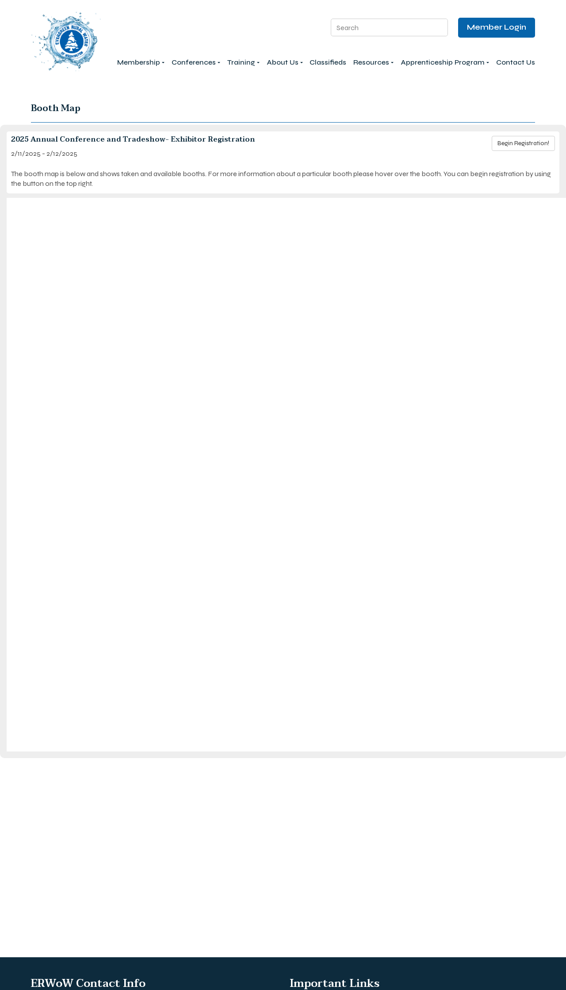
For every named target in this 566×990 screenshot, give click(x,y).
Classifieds (328, 62)
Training (243, 62)
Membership (140, 62)
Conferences (196, 62)
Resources (373, 62)
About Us (285, 62)
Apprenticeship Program (445, 62)
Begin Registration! (523, 143)
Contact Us (515, 62)
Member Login (496, 27)
